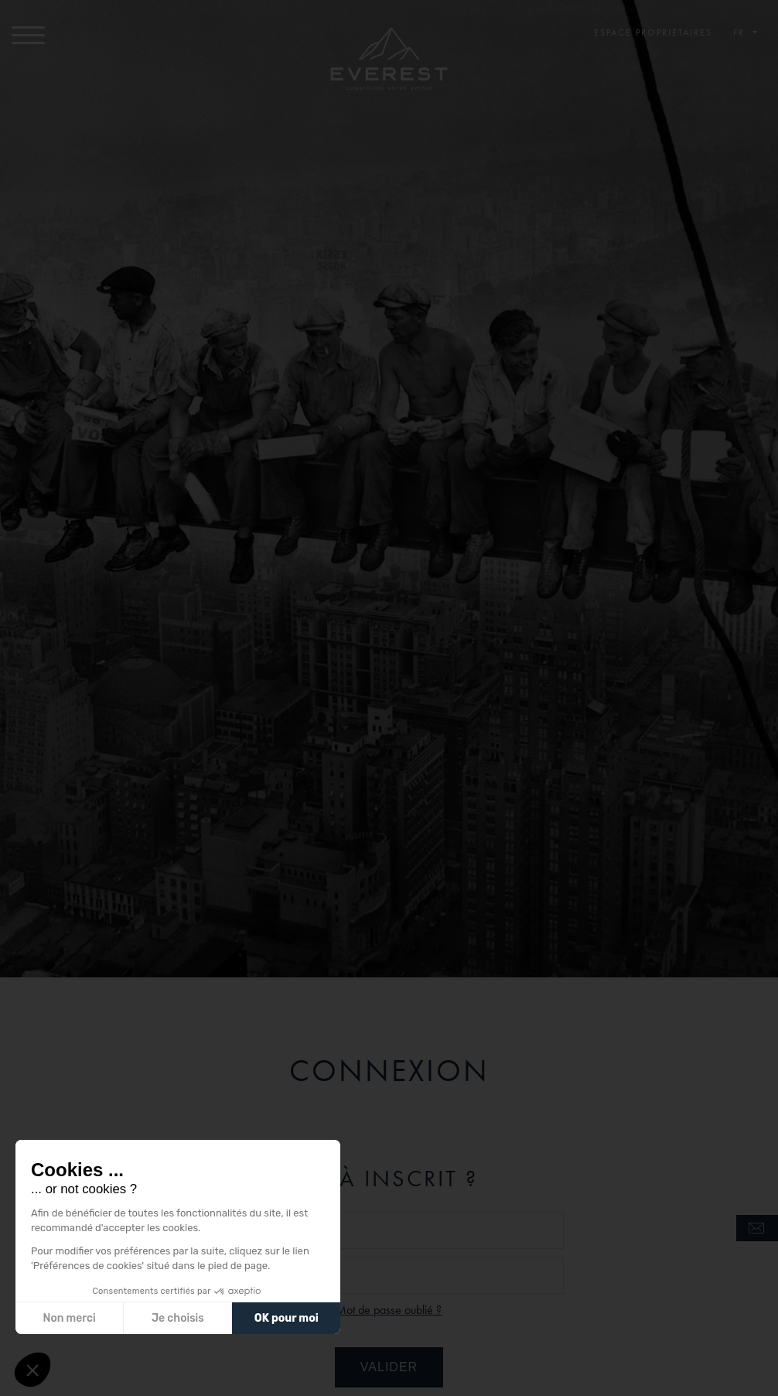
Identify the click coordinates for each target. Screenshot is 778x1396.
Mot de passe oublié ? (389, 1310)
